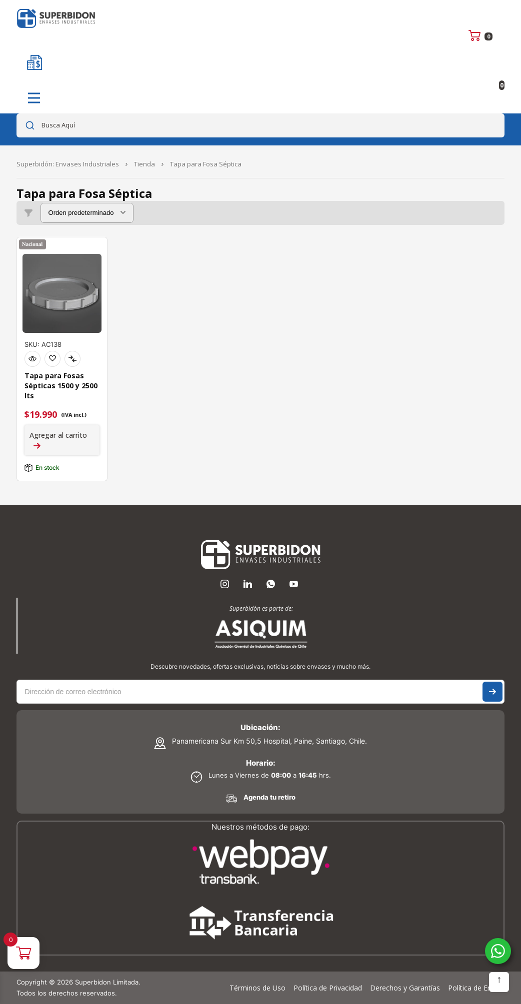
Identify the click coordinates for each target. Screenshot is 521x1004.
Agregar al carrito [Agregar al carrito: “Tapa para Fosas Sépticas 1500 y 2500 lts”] (58, 435)
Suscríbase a (492, 691)
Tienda (144, 163)
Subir (499, 982)
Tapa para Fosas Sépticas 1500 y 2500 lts (61, 385)
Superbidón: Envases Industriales (67, 163)
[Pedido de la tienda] (87, 213)
